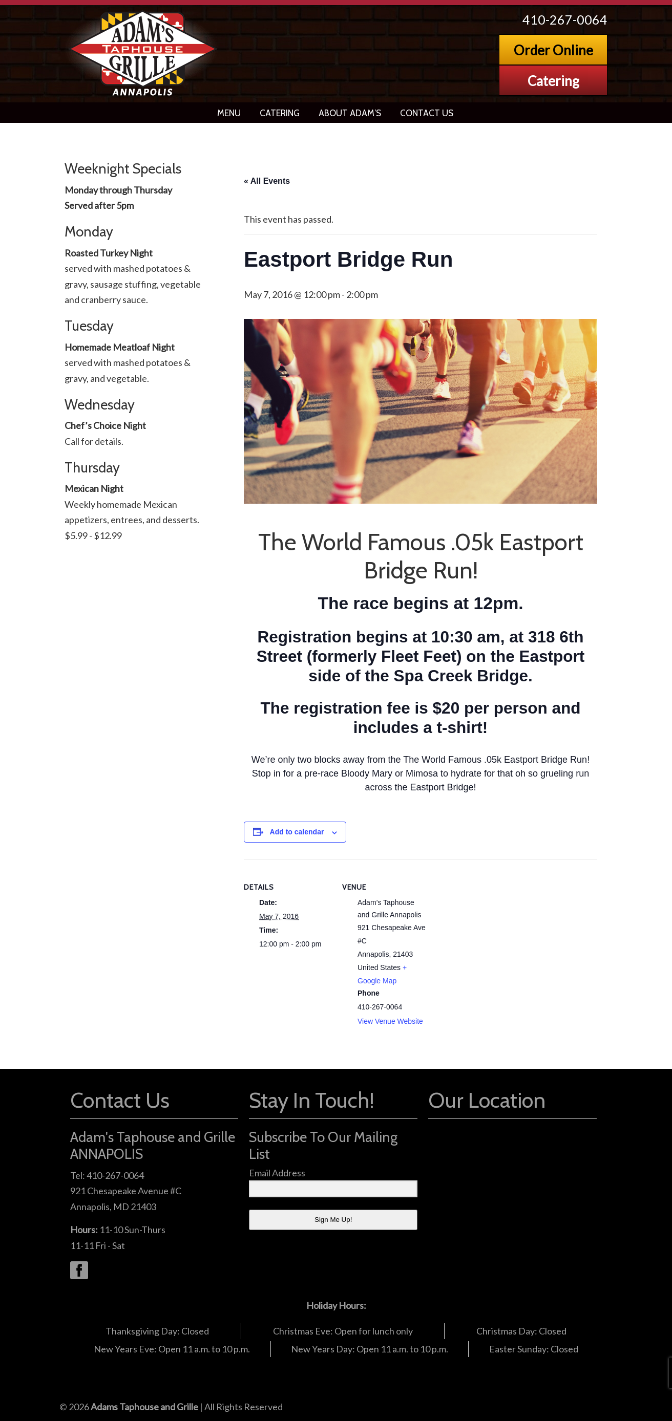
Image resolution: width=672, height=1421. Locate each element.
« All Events (267, 181)
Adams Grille (144, 53)
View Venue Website (390, 1021)
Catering (553, 81)
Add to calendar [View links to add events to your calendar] (297, 832)
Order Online (553, 50)
